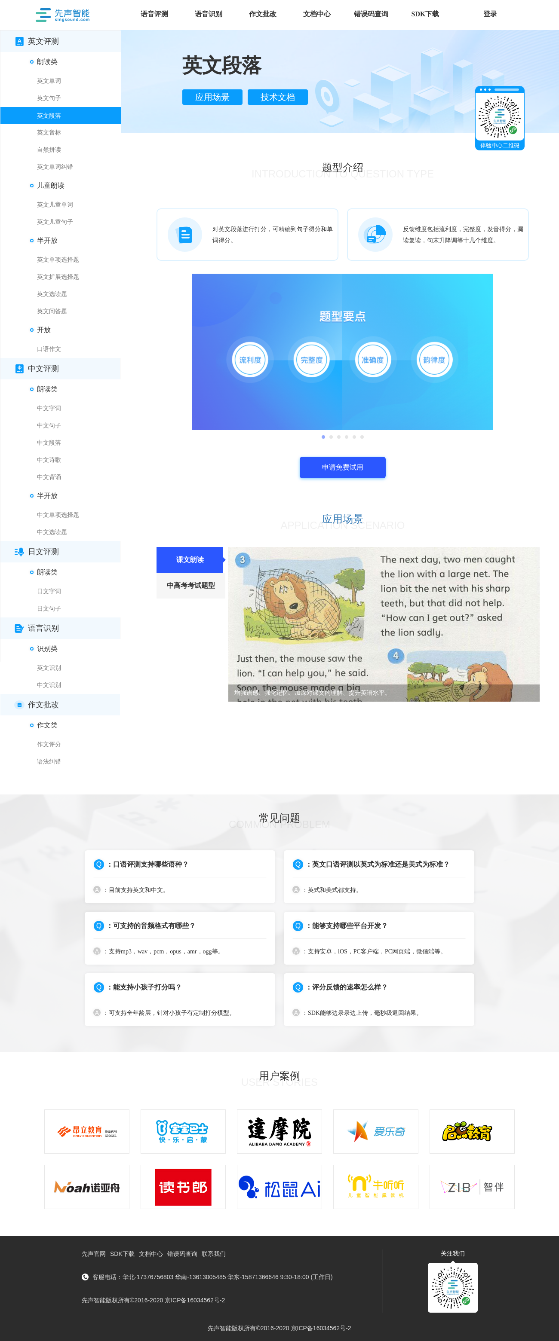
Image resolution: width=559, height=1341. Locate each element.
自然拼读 (49, 150)
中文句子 (49, 425)
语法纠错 (49, 761)
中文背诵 (49, 477)
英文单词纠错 (55, 167)
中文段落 (49, 443)
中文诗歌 (49, 460)
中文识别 (49, 685)
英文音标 (49, 132)
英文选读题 (52, 294)
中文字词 (49, 408)
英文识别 (49, 668)
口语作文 (49, 349)
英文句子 (49, 98)
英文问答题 (52, 311)
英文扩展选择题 (58, 277)
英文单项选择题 (58, 260)
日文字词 (49, 591)
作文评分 (49, 744)
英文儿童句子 (55, 222)
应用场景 (212, 97)
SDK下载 (122, 1253)
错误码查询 (182, 1253)
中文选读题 (52, 532)
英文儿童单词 (55, 205)
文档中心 (151, 1253)
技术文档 (278, 97)
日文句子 (49, 608)
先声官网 (94, 1253)
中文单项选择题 (58, 515)
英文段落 (49, 115)
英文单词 (49, 81)
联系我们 (214, 1253)
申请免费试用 (342, 467)
